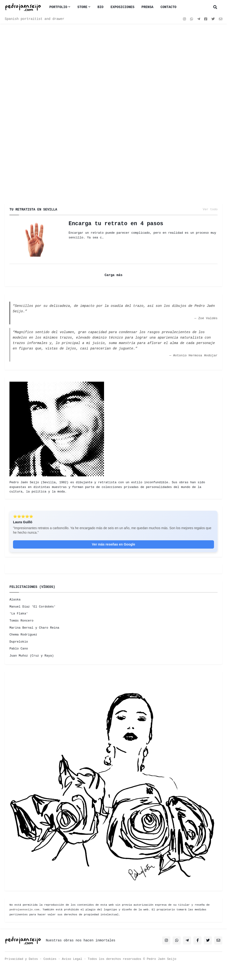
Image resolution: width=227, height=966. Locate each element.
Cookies (50, 959)
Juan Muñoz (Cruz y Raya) (31, 655)
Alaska (15, 599)
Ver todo (210, 209)
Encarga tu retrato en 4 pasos (116, 224)
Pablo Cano (18, 648)
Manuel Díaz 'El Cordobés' (32, 606)
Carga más (113, 275)
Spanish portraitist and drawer (34, 19)
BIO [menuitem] (100, 7)
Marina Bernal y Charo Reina (34, 628)
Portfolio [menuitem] (58, 7)
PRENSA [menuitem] (147, 7)
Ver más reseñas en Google (113, 544)
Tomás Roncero (21, 620)
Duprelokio (18, 642)
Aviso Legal (72, 959)
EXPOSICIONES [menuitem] (123, 7)
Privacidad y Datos (21, 959)
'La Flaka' (18, 613)
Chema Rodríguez (23, 634)
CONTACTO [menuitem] (168, 7)
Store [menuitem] (82, 7)
